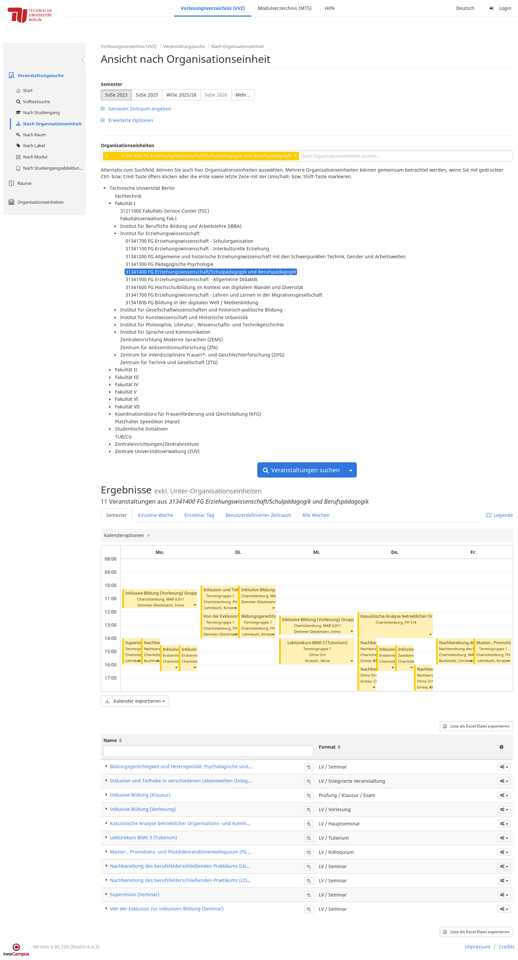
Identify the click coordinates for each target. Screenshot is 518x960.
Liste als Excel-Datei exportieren (476, 726)
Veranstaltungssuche (35, 75)
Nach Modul (30, 157)
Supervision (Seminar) (134, 894)
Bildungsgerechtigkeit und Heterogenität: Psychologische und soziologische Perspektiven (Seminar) (221, 766)
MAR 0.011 (175, 599)
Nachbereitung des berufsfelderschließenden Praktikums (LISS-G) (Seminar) (195, 880)
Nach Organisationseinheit (48, 124)
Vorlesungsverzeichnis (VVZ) (213, 8)
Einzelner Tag (199, 515)
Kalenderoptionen (124, 535)
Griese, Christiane (375, 660)
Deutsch (465, 8)
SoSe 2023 (116, 95)
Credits (507, 946)
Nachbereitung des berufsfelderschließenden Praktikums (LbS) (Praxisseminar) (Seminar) (210, 866)
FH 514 (410, 622)
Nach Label (29, 145)
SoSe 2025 (147, 95)
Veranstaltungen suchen (301, 470)
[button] (194, 604)
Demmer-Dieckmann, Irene (160, 605)
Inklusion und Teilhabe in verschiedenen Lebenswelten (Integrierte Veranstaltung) (202, 780)
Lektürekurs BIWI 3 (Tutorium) (317, 643)
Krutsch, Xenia (317, 660)
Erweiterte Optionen (127, 120)
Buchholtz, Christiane (457, 660)
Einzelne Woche (155, 515)
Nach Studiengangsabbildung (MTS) (50, 168)
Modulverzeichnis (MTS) (285, 8)
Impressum (477, 946)
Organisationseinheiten (35, 202)
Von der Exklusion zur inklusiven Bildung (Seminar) (167, 908)
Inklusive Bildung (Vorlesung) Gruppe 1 (164, 593)
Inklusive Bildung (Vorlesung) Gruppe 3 (320, 619)
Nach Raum (30, 135)
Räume (19, 183)
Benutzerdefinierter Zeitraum (258, 515)
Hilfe (330, 8)
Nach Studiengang (37, 112)
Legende (499, 515)
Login (499, 8)
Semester (111, 84)
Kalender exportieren (135, 701)
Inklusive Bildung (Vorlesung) (143, 809)
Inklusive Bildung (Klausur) (140, 795)
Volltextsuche (32, 101)
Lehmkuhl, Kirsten (220, 607)
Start (23, 90)
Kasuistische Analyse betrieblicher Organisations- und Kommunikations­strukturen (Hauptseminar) (219, 823)
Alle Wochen (316, 515)
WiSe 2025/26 (181, 95)
